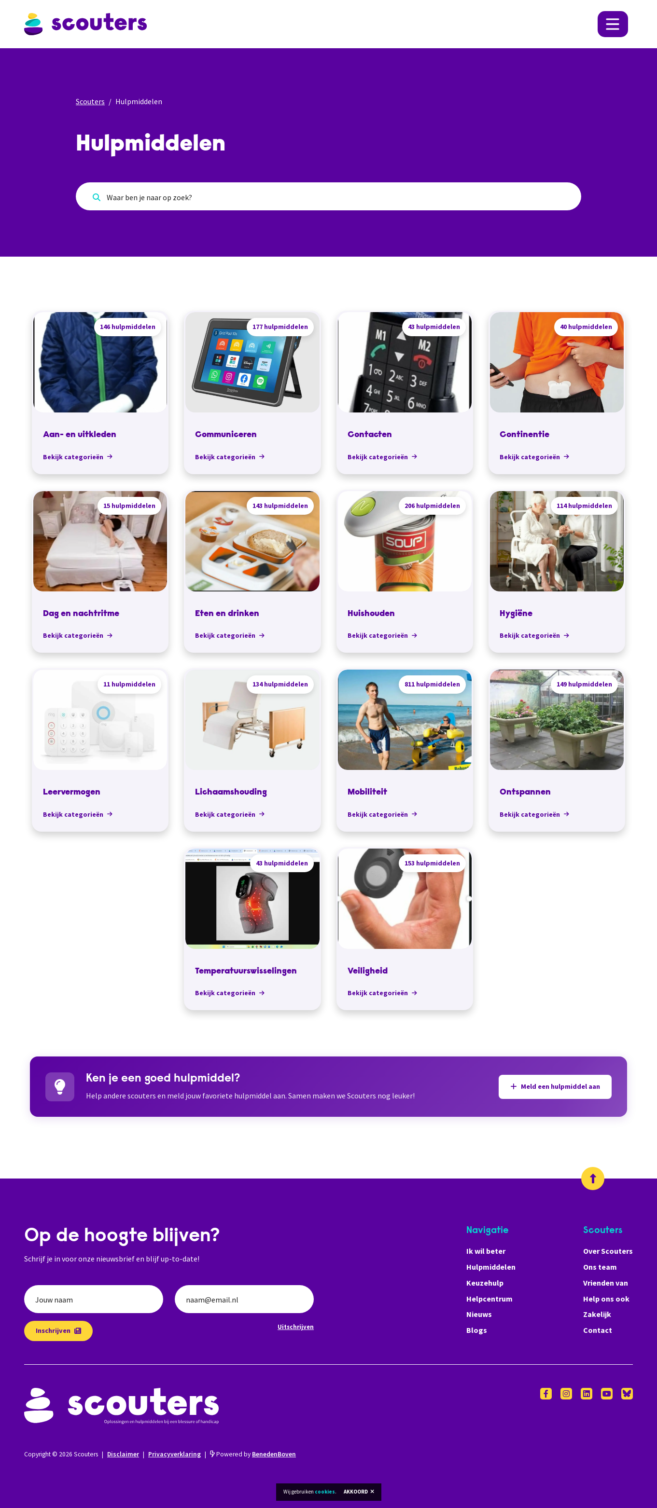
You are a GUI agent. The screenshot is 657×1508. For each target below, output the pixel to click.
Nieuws (479, 1314)
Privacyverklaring (174, 1454)
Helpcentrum (489, 1298)
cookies (325, 1491)
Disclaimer (123, 1454)
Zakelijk (597, 1314)
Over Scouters (608, 1251)
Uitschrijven (296, 1326)
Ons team (600, 1267)
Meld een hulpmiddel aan (555, 1086)
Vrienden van (605, 1283)
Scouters (90, 101)
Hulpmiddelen (491, 1267)
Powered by (253, 1454)
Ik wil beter (485, 1251)
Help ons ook (606, 1298)
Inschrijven (58, 1330)
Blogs (476, 1330)
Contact (597, 1330)
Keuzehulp (484, 1283)
